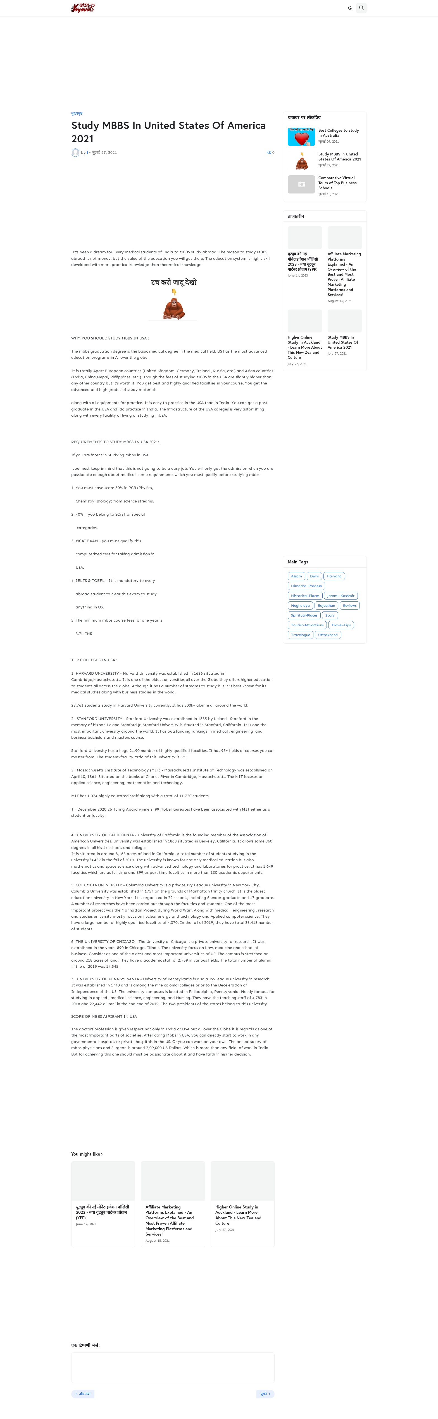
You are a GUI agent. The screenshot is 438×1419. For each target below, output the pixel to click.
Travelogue (300, 635)
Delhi (314, 576)
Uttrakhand (328, 635)
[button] (350, 8)
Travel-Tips (341, 625)
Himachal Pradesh (306, 586)
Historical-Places (305, 596)
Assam (296, 576)
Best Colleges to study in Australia (338, 133)
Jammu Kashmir (340, 596)
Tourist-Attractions (307, 625)
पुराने (264, 1394)
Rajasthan (326, 605)
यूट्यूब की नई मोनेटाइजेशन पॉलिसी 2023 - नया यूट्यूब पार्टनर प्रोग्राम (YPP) (102, 1212)
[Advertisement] (219, 64)
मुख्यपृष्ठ (76, 113)
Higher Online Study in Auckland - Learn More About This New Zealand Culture (238, 1215)
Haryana (334, 576)
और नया (84, 1394)
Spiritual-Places (304, 615)
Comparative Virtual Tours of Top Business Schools (337, 182)
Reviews (349, 605)
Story (330, 615)
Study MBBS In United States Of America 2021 (339, 157)
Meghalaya (300, 605)
